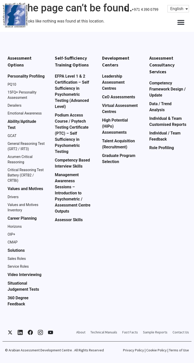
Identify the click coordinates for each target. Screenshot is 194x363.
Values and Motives (25, 188)
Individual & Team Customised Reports (167, 121)
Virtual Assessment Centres (120, 108)
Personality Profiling (26, 76)
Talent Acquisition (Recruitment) (118, 144)
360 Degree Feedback (18, 301)
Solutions (16, 250)
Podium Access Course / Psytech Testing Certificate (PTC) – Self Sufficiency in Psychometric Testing (72, 133)
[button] (180, 22)
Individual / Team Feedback (165, 136)
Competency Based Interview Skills (72, 163)
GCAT (12, 136)
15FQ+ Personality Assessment (22, 95)
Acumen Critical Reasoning (20, 159)
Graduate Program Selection (118, 158)
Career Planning (22, 218)
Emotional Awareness (25, 113)
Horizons (15, 226)
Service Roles (18, 266)
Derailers (14, 105)
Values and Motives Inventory (23, 207)
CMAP (12, 242)
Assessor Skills (69, 219)
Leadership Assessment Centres (113, 82)
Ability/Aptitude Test (22, 124)
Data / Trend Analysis (160, 106)
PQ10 (12, 84)
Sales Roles (17, 259)
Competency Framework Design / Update (167, 89)
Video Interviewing (24, 274)
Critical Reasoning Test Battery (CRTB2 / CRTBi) (26, 175)
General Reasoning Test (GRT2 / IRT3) (26, 146)
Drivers (13, 197)
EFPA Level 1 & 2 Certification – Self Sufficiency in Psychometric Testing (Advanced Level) (72, 91)
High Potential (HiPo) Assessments (115, 126)
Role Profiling (161, 147)
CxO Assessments (118, 97)
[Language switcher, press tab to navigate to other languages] (178, 8)
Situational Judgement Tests (23, 286)
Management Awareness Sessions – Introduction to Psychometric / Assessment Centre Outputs (72, 193)
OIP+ (11, 234)
